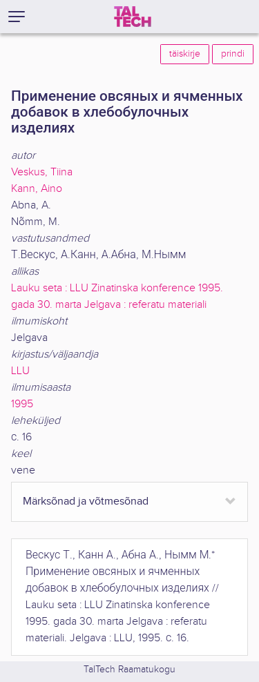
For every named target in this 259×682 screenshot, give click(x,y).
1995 (22, 404)
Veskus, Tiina (42, 172)
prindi (232, 53)
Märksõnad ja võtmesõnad (85, 501)
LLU (20, 371)
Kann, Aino (36, 188)
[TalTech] (132, 17)
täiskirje (184, 53)
